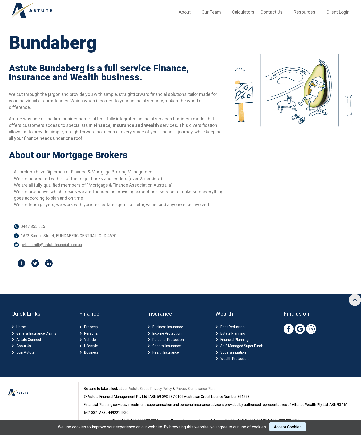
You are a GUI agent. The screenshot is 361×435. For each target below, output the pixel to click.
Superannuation (233, 352)
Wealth (151, 125)
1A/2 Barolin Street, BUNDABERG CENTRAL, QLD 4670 (68, 235)
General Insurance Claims (36, 333)
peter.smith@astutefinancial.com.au (51, 244)
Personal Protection (168, 340)
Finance (102, 125)
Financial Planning (234, 340)
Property (91, 327)
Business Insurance (167, 327)
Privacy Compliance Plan (195, 389)
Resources (304, 12)
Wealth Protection (234, 359)
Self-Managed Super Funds (242, 346)
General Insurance (166, 346)
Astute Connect (28, 340)
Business (91, 352)
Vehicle (90, 340)
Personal (91, 333)
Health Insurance (165, 352)
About (185, 12)
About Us (23, 346)
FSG (125, 413)
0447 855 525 (33, 226)
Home (21, 327)
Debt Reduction (232, 327)
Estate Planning (232, 333)
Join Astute (25, 352)
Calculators (243, 12)
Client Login (338, 12)
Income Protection (167, 333)
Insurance (123, 125)
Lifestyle (91, 346)
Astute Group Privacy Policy (150, 389)
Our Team (211, 12)
